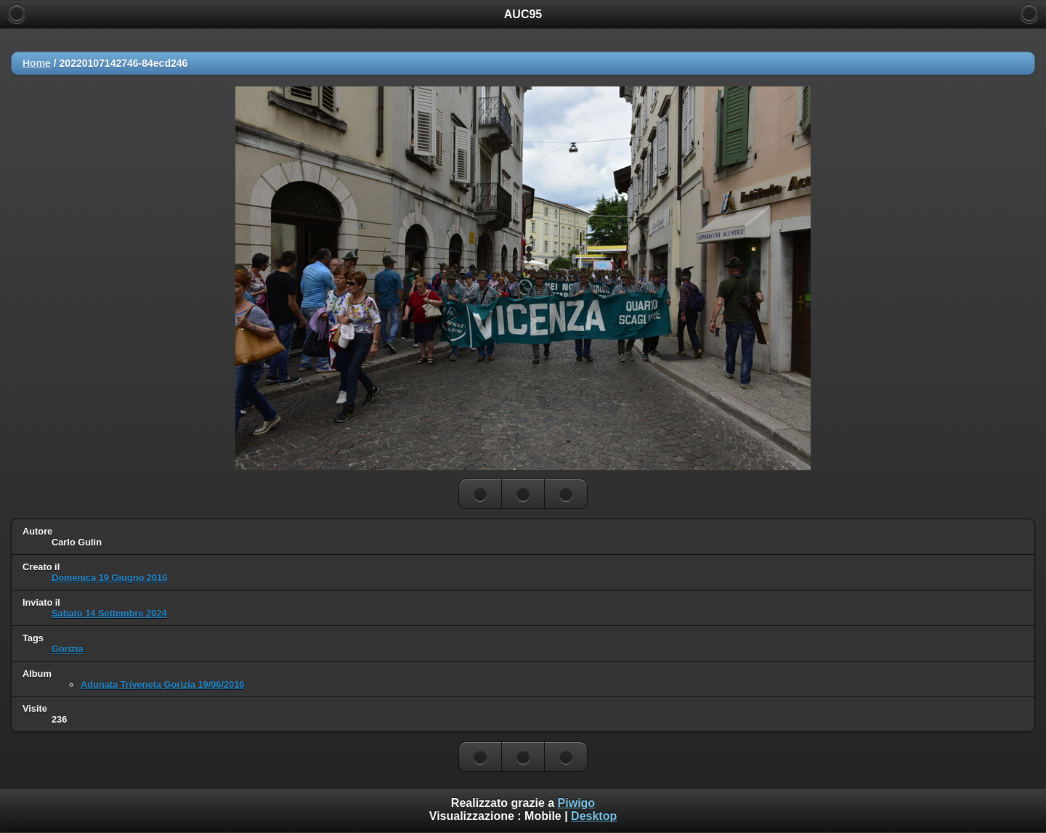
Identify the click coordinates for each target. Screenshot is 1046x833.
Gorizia (67, 648)
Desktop (594, 816)
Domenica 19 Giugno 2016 (109, 577)
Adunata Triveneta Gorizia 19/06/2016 (162, 684)
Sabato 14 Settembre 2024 (109, 613)
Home (37, 63)
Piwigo (577, 803)
